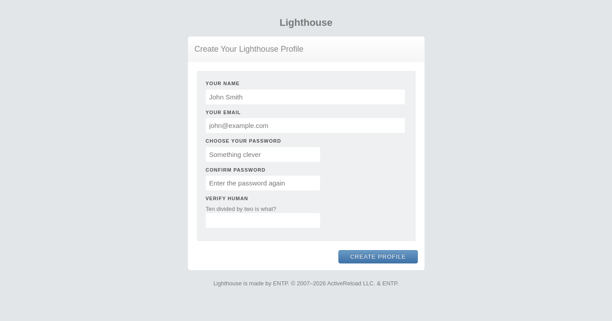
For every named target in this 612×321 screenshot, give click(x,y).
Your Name (223, 83)
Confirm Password (236, 170)
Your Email (223, 112)
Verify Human (227, 198)
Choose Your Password (243, 141)
